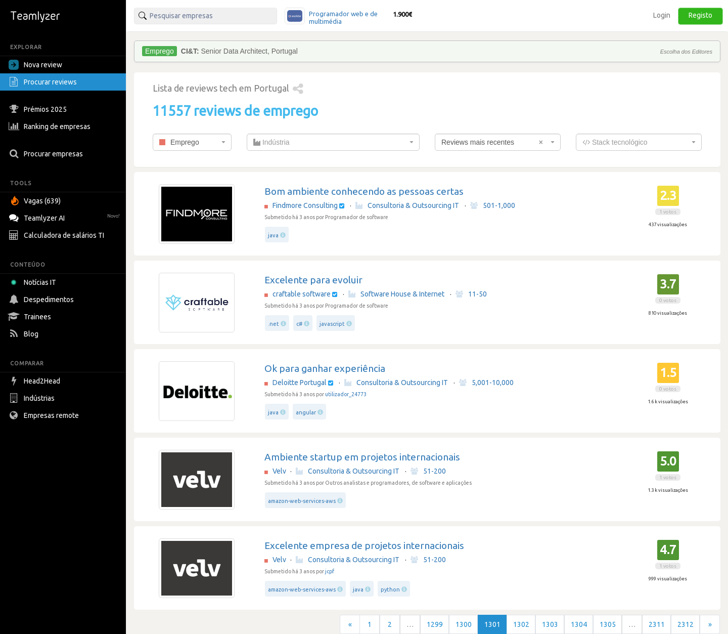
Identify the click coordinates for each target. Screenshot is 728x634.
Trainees (31, 317)
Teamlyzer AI (65, 217)
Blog (24, 334)
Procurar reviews (44, 82)
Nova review (35, 65)
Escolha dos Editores (686, 52)
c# (299, 324)
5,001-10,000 (486, 382)
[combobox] (192, 142)
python (390, 589)
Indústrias (33, 398)
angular (306, 412)
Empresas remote (45, 415)
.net (273, 324)
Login (661, 15)
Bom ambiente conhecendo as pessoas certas (364, 191)
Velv (279, 471)
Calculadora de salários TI (57, 235)
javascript (332, 324)
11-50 (471, 294)
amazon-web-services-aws (302, 501)
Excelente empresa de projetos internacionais (364, 545)
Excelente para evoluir (313, 279)
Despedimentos (42, 299)
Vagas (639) (36, 201)
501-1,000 (492, 205)
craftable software (301, 294)
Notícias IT (34, 282)
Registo (700, 15)
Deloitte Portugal (299, 382)
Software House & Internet (396, 294)
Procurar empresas (47, 154)
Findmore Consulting (305, 205)
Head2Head (35, 381)
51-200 (428, 471)
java (273, 235)
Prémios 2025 (39, 109)
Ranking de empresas (50, 126)
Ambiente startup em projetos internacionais (362, 456)
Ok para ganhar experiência (324, 368)
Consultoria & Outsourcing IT (407, 205)
